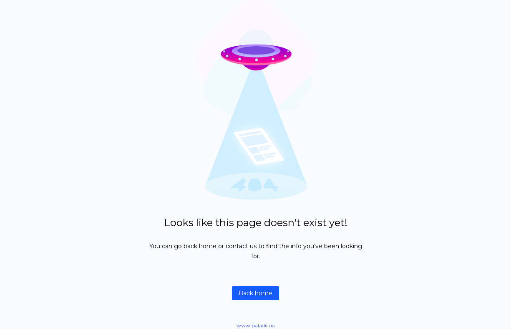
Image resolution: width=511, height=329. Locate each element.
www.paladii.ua (256, 325)
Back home (255, 293)
